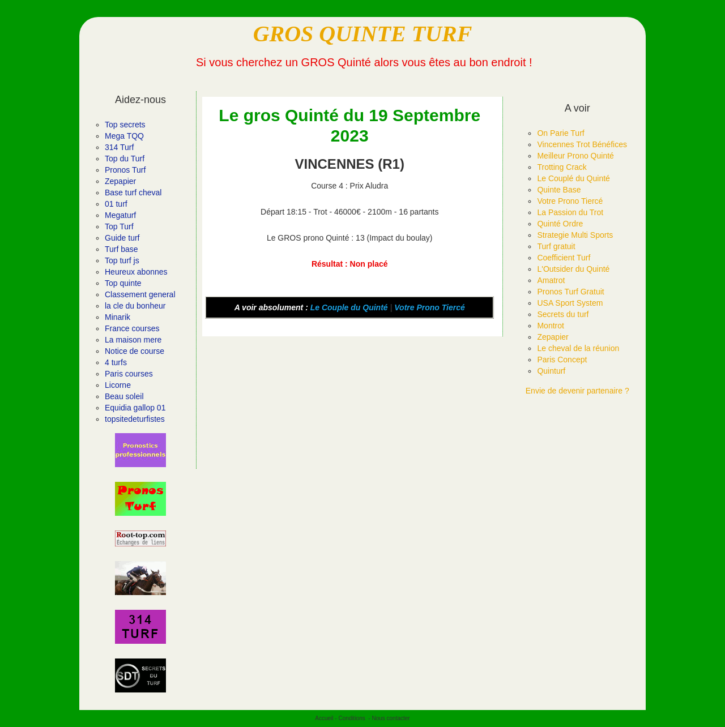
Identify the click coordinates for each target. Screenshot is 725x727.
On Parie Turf (560, 133)
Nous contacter (391, 718)
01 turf (116, 203)
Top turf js (122, 260)
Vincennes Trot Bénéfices (582, 144)
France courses (132, 328)
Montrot (550, 325)
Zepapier (120, 181)
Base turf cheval (133, 192)
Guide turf (122, 237)
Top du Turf (124, 158)
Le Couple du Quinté (349, 307)
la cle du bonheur (135, 305)
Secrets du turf (562, 314)
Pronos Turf (125, 169)
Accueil (324, 718)
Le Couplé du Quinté (573, 178)
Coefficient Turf (563, 257)
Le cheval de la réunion (578, 348)
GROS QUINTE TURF (362, 33)
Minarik (117, 317)
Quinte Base (559, 189)
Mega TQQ (124, 135)
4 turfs (116, 362)
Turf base (121, 249)
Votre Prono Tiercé (429, 307)
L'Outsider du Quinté (573, 268)
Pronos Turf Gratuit (570, 291)
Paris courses (129, 373)
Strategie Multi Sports (575, 235)
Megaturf (120, 215)
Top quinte (123, 283)
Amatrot (551, 280)
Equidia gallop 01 (135, 407)
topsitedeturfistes (135, 419)
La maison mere (133, 339)
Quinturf (551, 370)
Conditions (351, 718)
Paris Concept (562, 359)
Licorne (118, 385)
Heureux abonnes (136, 271)
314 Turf (119, 147)
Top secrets (125, 124)
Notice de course (134, 351)
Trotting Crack (561, 167)
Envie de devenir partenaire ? (577, 390)
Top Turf (119, 226)
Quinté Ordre (560, 223)
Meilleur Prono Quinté (575, 155)
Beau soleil (124, 396)
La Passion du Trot (570, 212)
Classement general (140, 294)
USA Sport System (570, 302)
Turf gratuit (556, 246)
